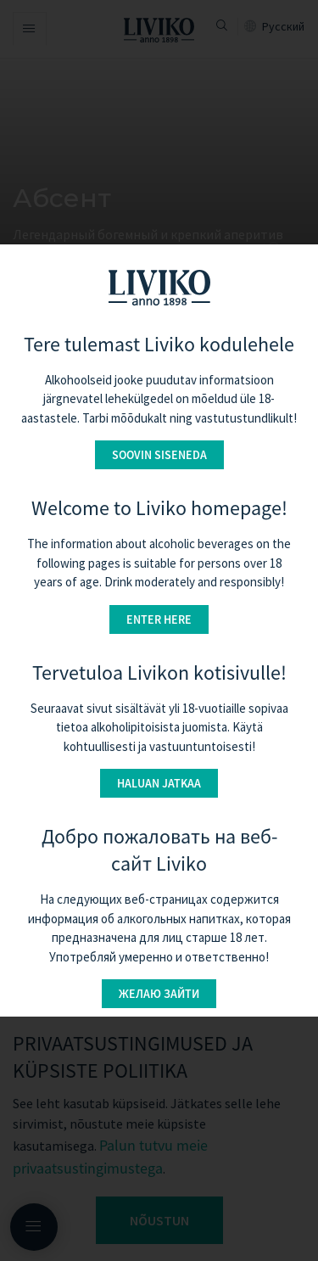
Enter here (159, 619)
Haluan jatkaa (159, 783)
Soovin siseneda (159, 454)
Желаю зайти (159, 993)
